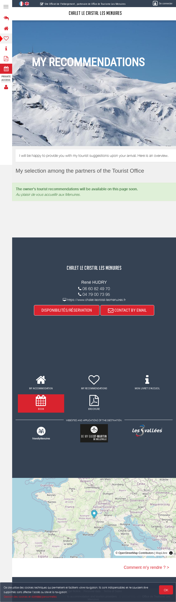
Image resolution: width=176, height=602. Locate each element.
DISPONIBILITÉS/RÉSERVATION (66, 310)
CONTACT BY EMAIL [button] (127, 310)
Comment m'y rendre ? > (146, 567)
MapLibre (161, 553)
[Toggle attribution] (171, 553)
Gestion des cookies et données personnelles (30, 596)
